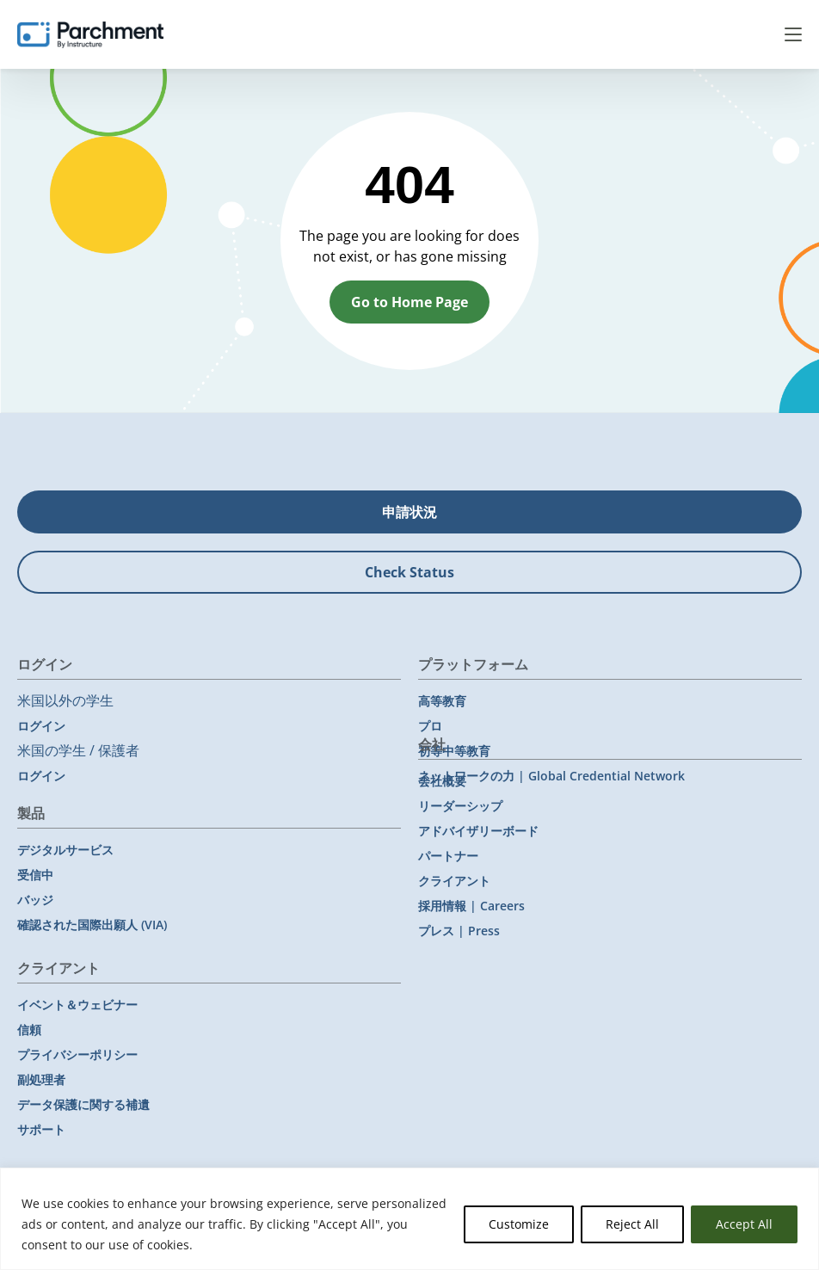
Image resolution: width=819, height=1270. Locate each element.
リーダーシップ (460, 806)
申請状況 (409, 511)
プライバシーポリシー (77, 1054)
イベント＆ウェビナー (77, 1004)
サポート (41, 1129)
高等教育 (442, 701)
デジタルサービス (65, 850)
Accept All (744, 1224)
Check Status (409, 572)
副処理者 (41, 1079)
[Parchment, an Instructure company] (90, 34)
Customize (519, 1224)
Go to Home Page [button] (409, 302)
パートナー (448, 856)
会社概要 (442, 781)
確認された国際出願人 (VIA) (92, 924)
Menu (793, 34)
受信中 (35, 874)
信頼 (29, 1029)
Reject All (632, 1224)
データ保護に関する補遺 (83, 1104)
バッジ (35, 899)
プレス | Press (459, 930)
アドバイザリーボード (478, 831)
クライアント (454, 880)
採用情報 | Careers (471, 905)
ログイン (41, 726)
